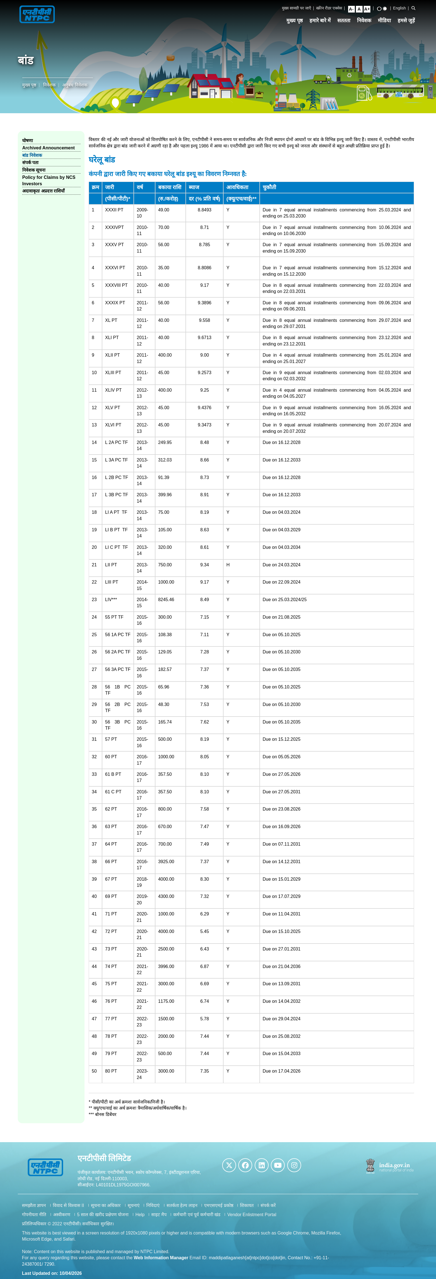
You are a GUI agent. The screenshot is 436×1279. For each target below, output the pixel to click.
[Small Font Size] (351, 9)
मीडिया (384, 20)
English (399, 8)
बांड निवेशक (32, 155)
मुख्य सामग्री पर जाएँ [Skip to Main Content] (296, 8)
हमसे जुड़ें (406, 20)
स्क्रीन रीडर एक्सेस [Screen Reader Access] (329, 8)
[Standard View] (385, 9)
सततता (343, 20)
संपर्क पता (30, 162)
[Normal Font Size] (359, 9)
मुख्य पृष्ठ (294, 20)
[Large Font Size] (367, 9)
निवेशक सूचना (33, 170)
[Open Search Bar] (413, 8)
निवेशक (364, 20)
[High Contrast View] (379, 9)
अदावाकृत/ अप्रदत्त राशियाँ (43, 191)
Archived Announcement (48, 147)
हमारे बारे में (320, 20)
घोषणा (27, 140)
